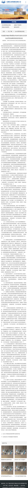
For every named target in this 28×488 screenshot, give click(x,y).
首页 (4, 31)
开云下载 (10, 31)
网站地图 (16, 482)
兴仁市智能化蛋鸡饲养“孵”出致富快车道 (12, 433)
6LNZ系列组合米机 (6, 25)
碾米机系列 (16, 27)
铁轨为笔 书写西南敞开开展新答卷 (11, 436)
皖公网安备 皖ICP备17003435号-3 (17, 484)
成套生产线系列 (17, 25)
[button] (15, 17)
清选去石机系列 (5, 27)
